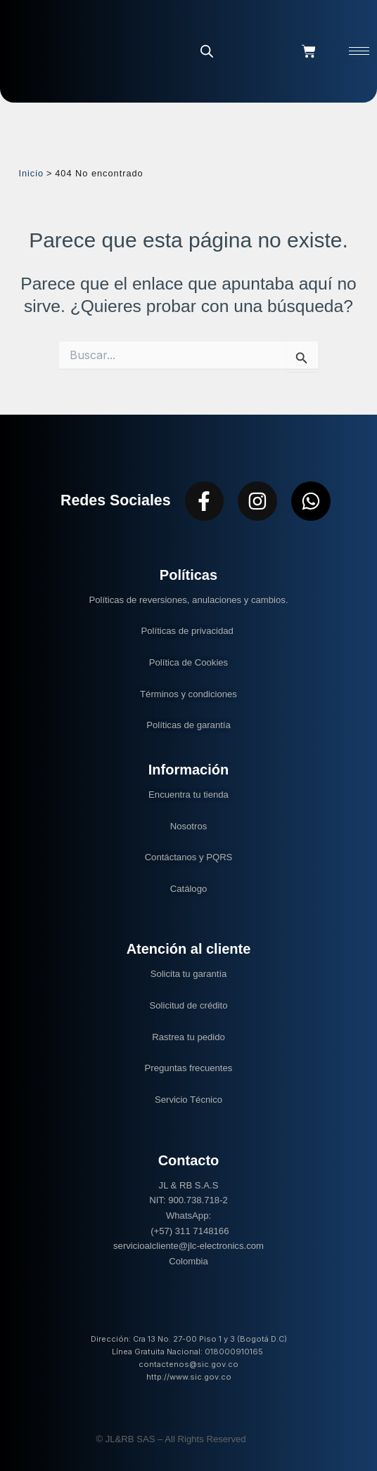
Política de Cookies (188, 662)
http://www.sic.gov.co (188, 1377)
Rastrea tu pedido (188, 1037)
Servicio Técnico (188, 1099)
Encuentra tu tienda (188, 794)
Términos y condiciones (188, 694)
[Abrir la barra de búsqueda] (207, 51)
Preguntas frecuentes (189, 1068)
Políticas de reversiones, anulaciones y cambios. (188, 600)
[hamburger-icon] (359, 50)
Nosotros (188, 826)
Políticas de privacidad (188, 631)
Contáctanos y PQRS (189, 857)
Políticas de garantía (188, 725)
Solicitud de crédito (189, 1005)
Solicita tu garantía (189, 973)
